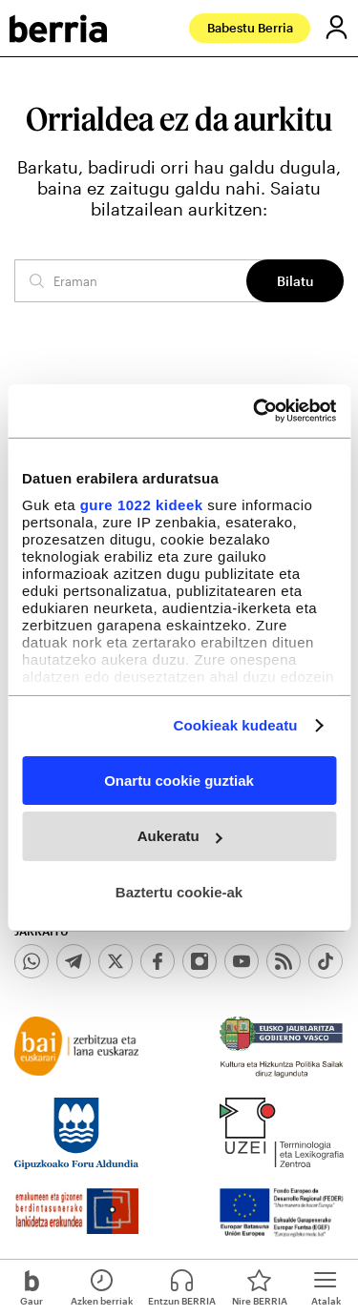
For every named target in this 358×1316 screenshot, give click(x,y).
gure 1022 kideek (141, 505)
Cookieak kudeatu (236, 725)
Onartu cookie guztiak (179, 779)
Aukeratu (179, 836)
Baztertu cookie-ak (179, 892)
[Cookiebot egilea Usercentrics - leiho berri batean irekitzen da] (255, 411)
